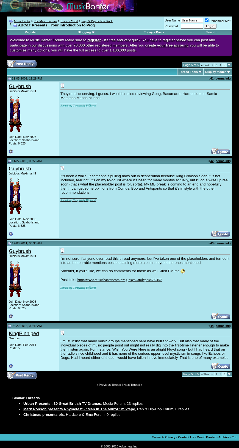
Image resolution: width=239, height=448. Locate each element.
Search (211, 32)
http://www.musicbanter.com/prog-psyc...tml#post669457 (119, 280)
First (205, 65)
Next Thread (132, 384)
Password (171, 26)
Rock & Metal (69, 21)
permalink (222, 78)
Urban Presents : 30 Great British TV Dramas (62, 403)
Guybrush (20, 86)
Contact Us (186, 437)
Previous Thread (110, 384)
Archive (223, 437)
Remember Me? (218, 21)
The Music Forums (45, 21)
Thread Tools (188, 71)
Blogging (84, 32)
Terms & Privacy (163, 437)
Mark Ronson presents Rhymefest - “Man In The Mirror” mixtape (79, 409)
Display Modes (215, 71)
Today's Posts (154, 32)
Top (234, 437)
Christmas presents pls (43, 415)
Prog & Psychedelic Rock (97, 21)
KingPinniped (24, 333)
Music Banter (22, 21)
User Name (172, 20)
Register (31, 32)
